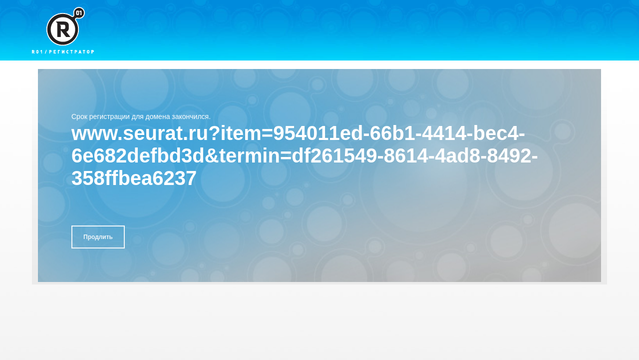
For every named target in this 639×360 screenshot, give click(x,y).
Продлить (98, 237)
